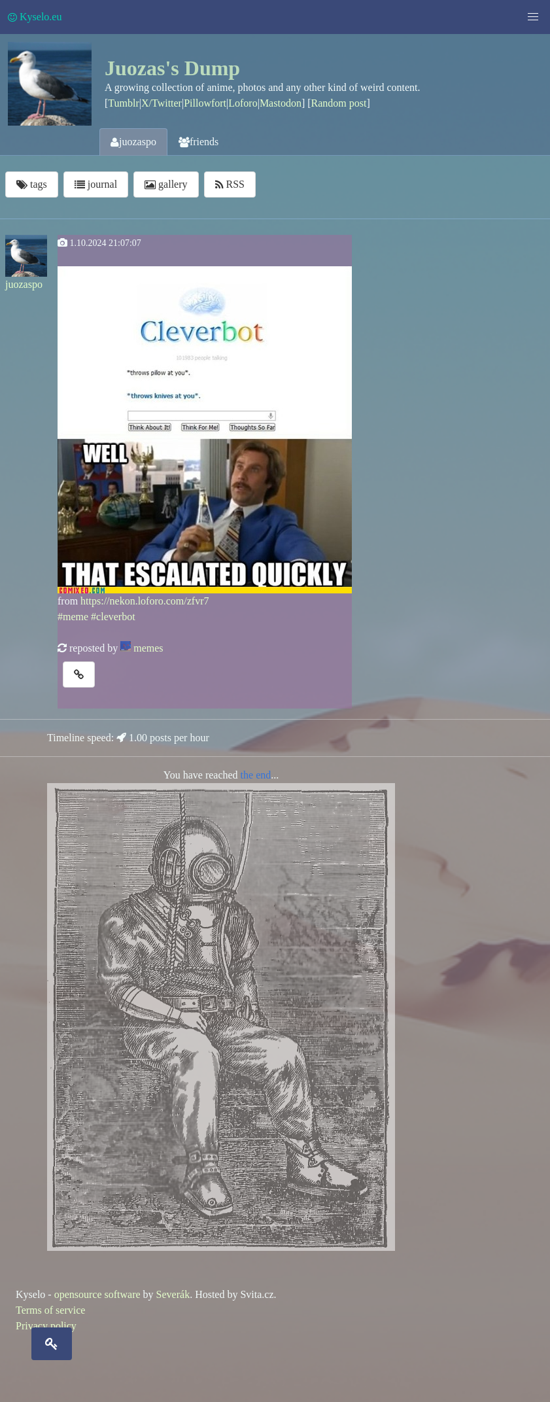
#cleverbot (113, 616)
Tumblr (123, 103)
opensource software (97, 1294)
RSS (230, 184)
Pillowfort (205, 103)
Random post (339, 103)
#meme (73, 616)
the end (256, 774)
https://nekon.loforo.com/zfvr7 (144, 600)
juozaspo (133, 141)
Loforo (242, 103)
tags (31, 184)
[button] (533, 17)
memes (148, 648)
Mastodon (280, 103)
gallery (166, 184)
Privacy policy (46, 1325)
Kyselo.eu (34, 16)
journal (96, 184)
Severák (173, 1294)
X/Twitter (161, 103)
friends (198, 141)
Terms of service (50, 1310)
